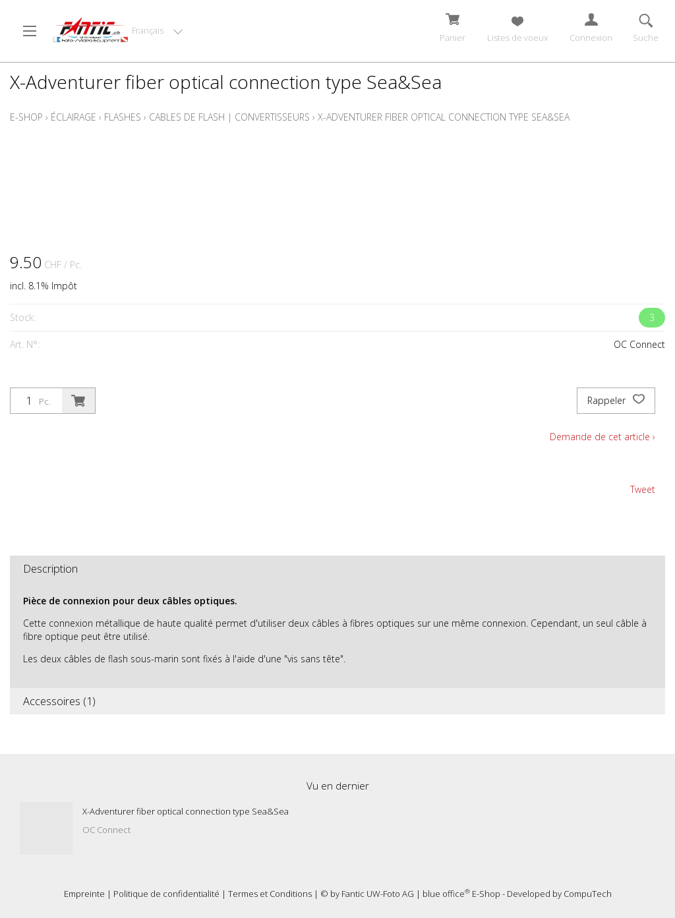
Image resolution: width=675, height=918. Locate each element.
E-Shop (26, 117)
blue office (446, 894)
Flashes (122, 117)
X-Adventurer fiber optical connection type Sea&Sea (444, 117)
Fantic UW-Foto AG (377, 894)
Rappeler (616, 400)
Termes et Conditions (270, 894)
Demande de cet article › (602, 436)
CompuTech (588, 894)
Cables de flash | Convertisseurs (229, 117)
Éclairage (73, 117)
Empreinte (84, 894)
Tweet (642, 489)
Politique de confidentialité (166, 894)
